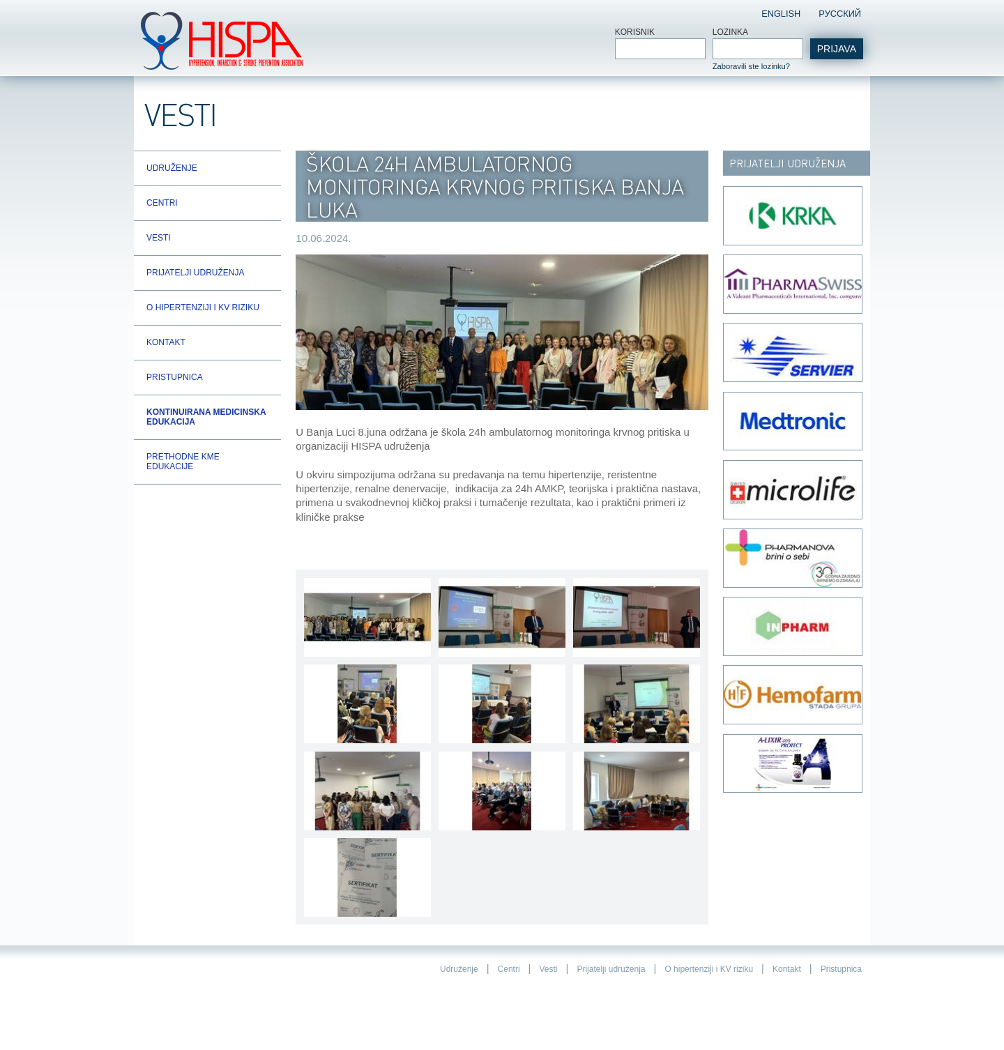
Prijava (836, 48)
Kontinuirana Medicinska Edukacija (206, 417)
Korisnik (635, 32)
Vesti (158, 238)
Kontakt (165, 342)
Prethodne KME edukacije (183, 461)
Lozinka (730, 32)
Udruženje (171, 168)
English (780, 13)
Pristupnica (174, 377)
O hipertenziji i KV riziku (202, 307)
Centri (162, 203)
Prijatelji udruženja (195, 272)
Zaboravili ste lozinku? (751, 66)
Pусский (840, 13)
